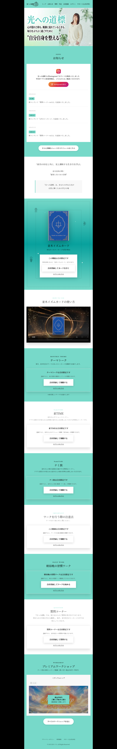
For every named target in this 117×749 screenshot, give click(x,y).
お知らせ (50, 4)
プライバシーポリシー (48, 739)
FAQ (60, 4)
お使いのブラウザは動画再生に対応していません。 (58, 325)
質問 (56, 4)
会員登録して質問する (58, 639)
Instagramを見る (58, 84)
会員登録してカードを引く (58, 268)
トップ (44, 4)
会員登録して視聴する (58, 382)
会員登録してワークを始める (58, 584)
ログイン (73, 4)
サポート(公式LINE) (83, 4)
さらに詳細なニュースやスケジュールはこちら (58, 148)
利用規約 (59, 739)
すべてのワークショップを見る (58, 721)
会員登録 (66, 4)
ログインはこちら (58, 274)
